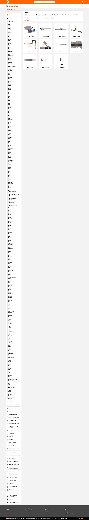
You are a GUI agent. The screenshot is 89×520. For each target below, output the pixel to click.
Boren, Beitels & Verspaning (13, 417)
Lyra (9, 210)
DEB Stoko (10, 77)
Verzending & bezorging (49, 510)
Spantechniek (10, 493)
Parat (9, 254)
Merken (10, 9)
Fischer (9, 120)
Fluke (9, 125)
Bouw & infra (10, 430)
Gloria (9, 133)
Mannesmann (10, 218)
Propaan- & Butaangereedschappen (12, 468)
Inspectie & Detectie (12, 443)
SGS (9, 301)
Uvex (9, 345)
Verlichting (10, 490)
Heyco (9, 149)
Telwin (9, 330)
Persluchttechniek (11, 452)
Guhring (9, 140)
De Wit (9, 76)
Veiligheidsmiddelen (11, 480)
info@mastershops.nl (10, 509)
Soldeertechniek (11, 471)
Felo (9, 114)
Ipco (9, 163)
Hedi (9, 146)
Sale (9, 15)
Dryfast (9, 85)
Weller (9, 361)
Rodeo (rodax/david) (12, 392)
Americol (10, 29)
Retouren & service (48, 512)
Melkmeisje (10, 226)
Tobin (9, 338)
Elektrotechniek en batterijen (13, 424)
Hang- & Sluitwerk (11, 458)
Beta (9, 46)
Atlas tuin (10, 33)
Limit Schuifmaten (12, 193)
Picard (9, 266)
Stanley (9, 316)
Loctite (9, 209)
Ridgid (9, 289)
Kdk (9, 376)
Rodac (9, 290)
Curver (9, 74)
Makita (9, 217)
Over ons (67, 510)
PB (8, 255)
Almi (9, 25)
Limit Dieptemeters (12, 203)
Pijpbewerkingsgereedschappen (13, 455)
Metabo (9, 230)
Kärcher (9, 168)
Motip (9, 236)
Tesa (9, 333)
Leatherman (10, 183)
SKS (9, 309)
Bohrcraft (10, 51)
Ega (9, 96)
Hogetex (10, 394)
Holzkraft (10, 155)
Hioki (9, 153)
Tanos (9, 327)
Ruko (9, 294)
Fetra (9, 118)
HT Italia (9, 156)
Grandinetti (10, 137)
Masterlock (10, 221)
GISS (9, 384)
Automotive (10, 440)
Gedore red (10, 380)
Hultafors (10, 157)
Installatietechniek (11, 421)
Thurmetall (10, 335)
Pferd (9, 263)
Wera (9, 363)
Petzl (9, 260)
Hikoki (9, 152)
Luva (9, 383)
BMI (9, 50)
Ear (9, 91)
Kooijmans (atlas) (11, 387)
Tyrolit (9, 343)
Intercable (10, 161)
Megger (9, 224)
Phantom (10, 264)
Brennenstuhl (10, 55)
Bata (9, 40)
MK (9, 233)
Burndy (9, 61)
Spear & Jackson (11, 311)
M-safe (9, 211)
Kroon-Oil (10, 176)
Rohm (9, 292)
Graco (9, 135)
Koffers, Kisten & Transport (13, 449)
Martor (9, 220)
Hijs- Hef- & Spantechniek (13, 464)
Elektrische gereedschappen (13, 405)
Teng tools (10, 331)
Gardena (10, 129)
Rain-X (9, 279)
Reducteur (10, 398)
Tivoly (9, 337)
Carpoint (10, 63)
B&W (9, 36)
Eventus (9, 107)
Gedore (9, 130)
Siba (9, 304)
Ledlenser (10, 184)
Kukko (9, 178)
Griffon (9, 138)
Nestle (9, 240)
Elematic (10, 375)
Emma (9, 99)
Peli (9, 258)
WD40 (9, 356)
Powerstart (10, 271)
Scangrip (10, 300)
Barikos (9, 39)
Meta (9, 229)
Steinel (9, 319)
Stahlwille (10, 315)
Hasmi (9, 391)
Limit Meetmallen (12, 201)
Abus (9, 22)
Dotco (9, 81)
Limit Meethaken (12, 197)
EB (8, 92)
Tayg (9, 328)
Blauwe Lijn (10, 48)
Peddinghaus (10, 256)
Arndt (9, 35)
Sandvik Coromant (11, 397)
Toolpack (10, 341)
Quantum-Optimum (12, 277)
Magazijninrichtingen (12, 408)
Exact (9, 108)
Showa (9, 303)
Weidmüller (10, 358)
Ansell (9, 32)
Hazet (9, 145)
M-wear (9, 213)
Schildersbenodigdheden (12, 379)
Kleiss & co (10, 395)
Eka (9, 97)
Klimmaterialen (11, 446)
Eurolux (9, 104)
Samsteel (10, 296)
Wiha (9, 367)
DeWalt (9, 78)
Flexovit (9, 122)
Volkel (9, 352)
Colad (9, 69)
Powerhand (10, 270)
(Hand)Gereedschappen (12, 402)
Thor (9, 334)
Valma (9, 346)
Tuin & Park (10, 436)
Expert (9, 110)
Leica (9, 186)
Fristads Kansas (11, 127)
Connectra (10, 71)
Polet (9, 267)
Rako (9, 281)
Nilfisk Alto (10, 244)
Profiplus (10, 275)
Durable (9, 86)
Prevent (9, 274)
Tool (12, 6)
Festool (9, 116)
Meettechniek (10, 433)
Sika (9, 307)
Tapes (9, 390)
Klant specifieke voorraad (12, 502)
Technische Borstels (12, 477)
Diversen (9, 499)
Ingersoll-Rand (11, 160)
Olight (9, 249)
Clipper (9, 67)
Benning (9, 43)
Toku (9, 339)
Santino (9, 299)
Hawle (9, 144)
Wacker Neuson (11, 353)
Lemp (9, 189)
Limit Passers (12, 199)
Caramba (10, 62)
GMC (9, 134)
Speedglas (10, 312)
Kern (9, 171)
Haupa (9, 142)
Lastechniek (10, 377)
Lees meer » (26, 20)
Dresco (9, 82)
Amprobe (10, 31)
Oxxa (9, 252)
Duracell (9, 88)
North (9, 245)
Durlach (9, 89)
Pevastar (10, 262)
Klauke (9, 172)
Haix (9, 141)
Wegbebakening (11, 357)
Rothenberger (10, 293)
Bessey (9, 44)
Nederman (10, 237)
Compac (10, 70)
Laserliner (10, 182)
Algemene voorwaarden (69, 513)
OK (82, 518)
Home (76, 5)
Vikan (9, 350)
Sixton (9, 308)
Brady (9, 54)
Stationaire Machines (12, 487)
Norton (9, 247)
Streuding (10, 323)
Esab (9, 101)
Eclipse (9, 95)
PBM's (9, 411)
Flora (9, 123)
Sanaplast (10, 297)
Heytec (9, 150)
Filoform (10, 119)
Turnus (9, 342)
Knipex (9, 175)
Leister (9, 187)
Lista (9, 207)
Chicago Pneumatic (12, 66)
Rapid (9, 282)
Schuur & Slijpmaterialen (12, 461)
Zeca (9, 372)
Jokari (9, 164)
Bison (9, 47)
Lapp (9, 180)
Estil (9, 103)
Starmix (9, 318)
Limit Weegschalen (12, 191)
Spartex (9, 382)
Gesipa (9, 131)
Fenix (9, 115)
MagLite (9, 214)
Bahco (9, 37)
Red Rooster (10, 284)
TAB (9, 326)
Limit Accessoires (12, 195)
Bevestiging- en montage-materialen (13, 427)
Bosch (9, 52)
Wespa (9, 365)
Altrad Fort (10, 27)
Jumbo (9, 179)
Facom (9, 111)
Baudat (9, 41)
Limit (9, 190)
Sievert (9, 305)
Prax (9, 273)
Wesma (9, 364)
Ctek (9, 73)
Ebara (9, 93)
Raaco (9, 278)
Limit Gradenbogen (12, 198)
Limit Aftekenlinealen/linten (14, 194)
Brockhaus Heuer (11, 56)
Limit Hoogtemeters (13, 205)
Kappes (9, 167)
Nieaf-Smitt (10, 241)
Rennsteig (10, 288)
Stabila (9, 313)
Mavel (9, 222)
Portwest (10, 269)
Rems (9, 286)
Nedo (9, 239)
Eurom (9, 373)
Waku (9, 354)
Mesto (9, 228)
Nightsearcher (11, 243)
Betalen (46, 509)
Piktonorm (10, 388)
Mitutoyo (10, 232)
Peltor (9, 259)
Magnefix (10, 215)
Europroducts (10, 105)
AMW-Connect (11, 386)
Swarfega (10, 324)
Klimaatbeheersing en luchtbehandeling (12, 496)
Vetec (9, 349)
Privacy (66, 512)
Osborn (9, 251)
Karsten (9, 225)
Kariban (9, 169)
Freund (9, 126)
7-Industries (10, 21)
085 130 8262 (9, 510)
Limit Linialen (11, 202)
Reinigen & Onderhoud (12, 414)
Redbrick (10, 285)
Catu (9, 65)
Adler (9, 24)
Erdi (9, 100)
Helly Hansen (10, 148)
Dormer (9, 80)
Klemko (9, 174)
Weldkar (9, 360)
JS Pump (10, 165)
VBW (9, 348)
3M (9, 20)
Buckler (9, 59)
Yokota (9, 369)
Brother (9, 58)
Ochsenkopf (10, 248)
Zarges (9, 371)
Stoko (9, 320)
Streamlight (10, 322)
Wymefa (10, 368)
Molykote (10, 235)
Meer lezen (78, 518)
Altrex (9, 28)
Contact (81, 5)
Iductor (9, 159)
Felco (9, 112)
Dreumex (10, 84)
